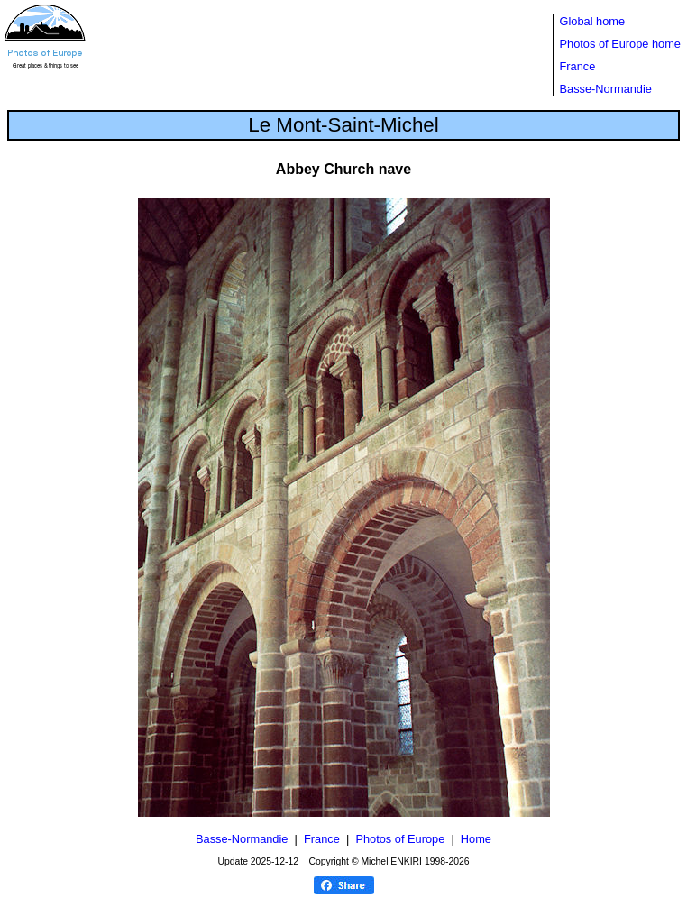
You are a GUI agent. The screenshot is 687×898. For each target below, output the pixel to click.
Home (476, 839)
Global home (593, 21)
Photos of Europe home (620, 43)
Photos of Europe (399, 839)
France (578, 66)
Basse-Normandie (606, 89)
